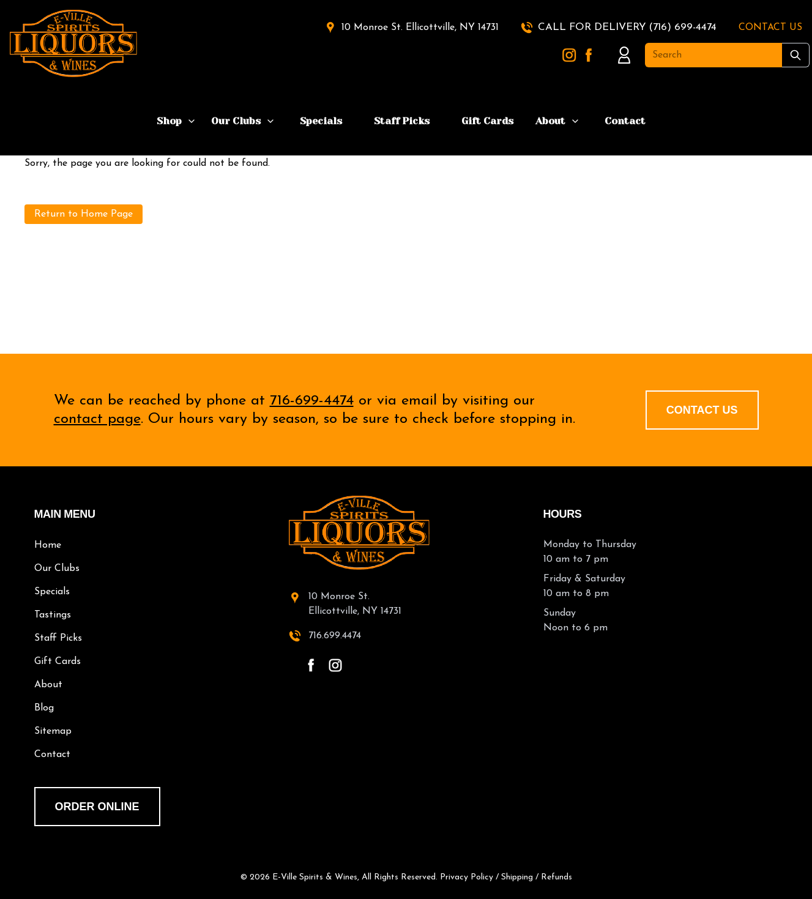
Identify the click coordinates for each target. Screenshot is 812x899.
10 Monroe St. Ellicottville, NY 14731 (420, 27)
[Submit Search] (796, 55)
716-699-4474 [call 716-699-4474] (312, 401)
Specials (321, 121)
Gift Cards (487, 121)
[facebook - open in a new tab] (311, 665)
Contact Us (702, 410)
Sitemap (53, 731)
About (550, 121)
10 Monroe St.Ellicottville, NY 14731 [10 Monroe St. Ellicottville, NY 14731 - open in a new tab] (354, 604)
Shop (169, 121)
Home (47, 545)
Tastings (52, 615)
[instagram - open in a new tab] (335, 665)
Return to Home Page (83, 214)
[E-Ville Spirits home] (406, 533)
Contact (625, 121)
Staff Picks (402, 121)
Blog (44, 708)
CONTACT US (770, 27)
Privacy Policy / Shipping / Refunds (506, 877)
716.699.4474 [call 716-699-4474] (334, 636)
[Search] (713, 55)
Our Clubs (236, 121)
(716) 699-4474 (683, 27)
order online (97, 806)
